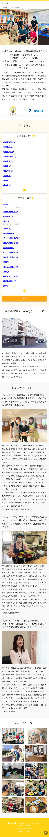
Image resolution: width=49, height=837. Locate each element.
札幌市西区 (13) (9, 142)
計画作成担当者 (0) (10, 243)
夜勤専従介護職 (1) (10, 212)
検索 (24, 299)
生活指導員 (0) (8, 233)
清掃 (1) (6, 286)
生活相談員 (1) (8, 248)
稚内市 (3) (7, 185)
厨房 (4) (6, 221)
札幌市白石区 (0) (9, 147)
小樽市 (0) (7, 176)
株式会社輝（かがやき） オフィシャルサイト (24, 823)
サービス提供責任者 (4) (12, 238)
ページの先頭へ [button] (46, 833)
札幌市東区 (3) (8, 152)
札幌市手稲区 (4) (9, 157)
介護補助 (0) (8, 217)
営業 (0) (6, 272)
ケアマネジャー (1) (10, 252)
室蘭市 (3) (7, 166)
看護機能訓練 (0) (9, 281)
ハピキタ (27, 831)
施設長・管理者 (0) (10, 257)
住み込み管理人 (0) (10, 267)
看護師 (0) (7, 229)
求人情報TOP (26, 825)
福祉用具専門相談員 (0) (12, 276)
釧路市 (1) (7, 180)
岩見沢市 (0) (8, 171)
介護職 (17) (7, 204)
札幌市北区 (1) (8, 161)
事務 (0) (6, 262)
